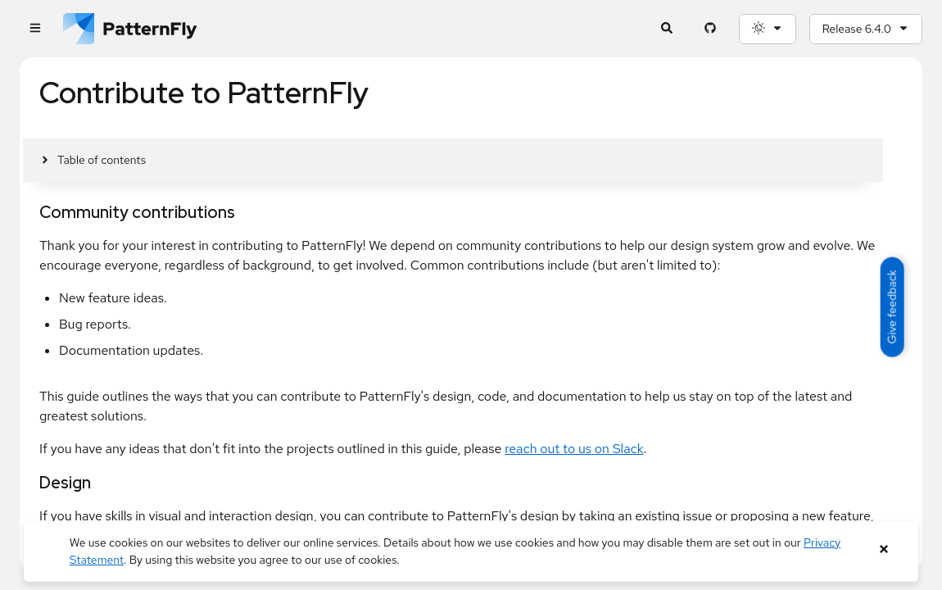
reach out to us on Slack (574, 448)
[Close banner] (883, 549)
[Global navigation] (35, 29)
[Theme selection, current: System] (767, 29)
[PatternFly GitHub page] (710, 29)
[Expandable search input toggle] (667, 29)
